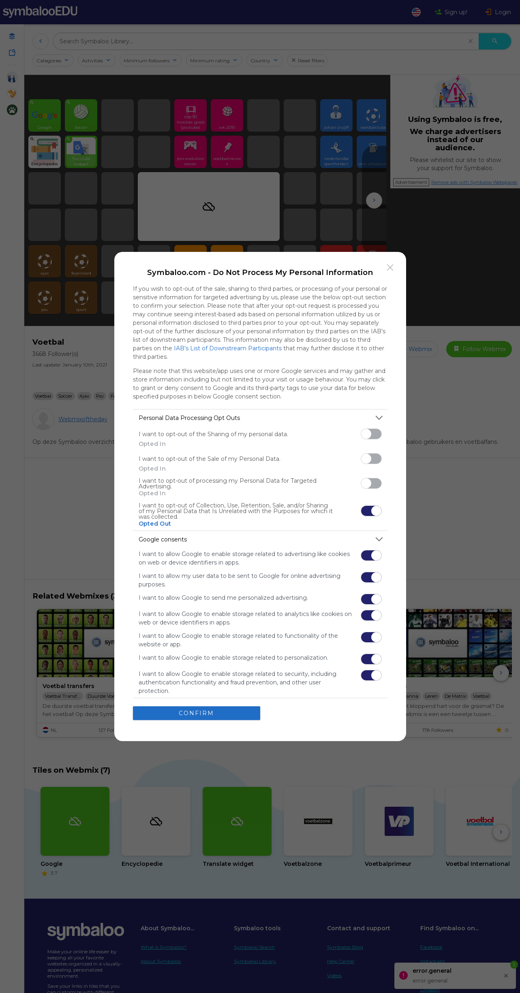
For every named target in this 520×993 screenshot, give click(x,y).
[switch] (371, 433)
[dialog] (260, 496)
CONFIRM (196, 713)
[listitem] (260, 417)
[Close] (390, 267)
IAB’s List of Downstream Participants (228, 348)
